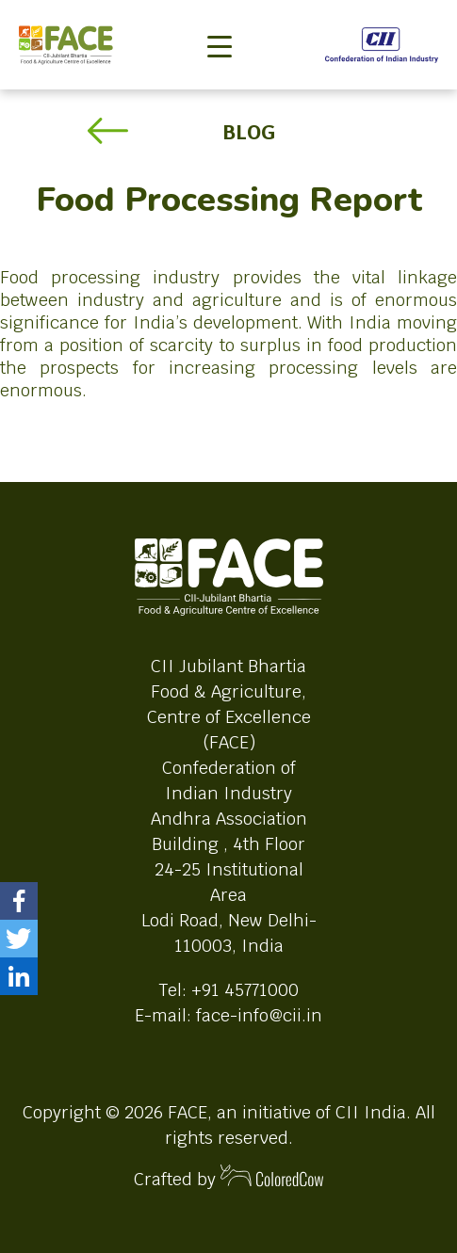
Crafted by (229, 1177)
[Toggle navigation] (219, 15)
